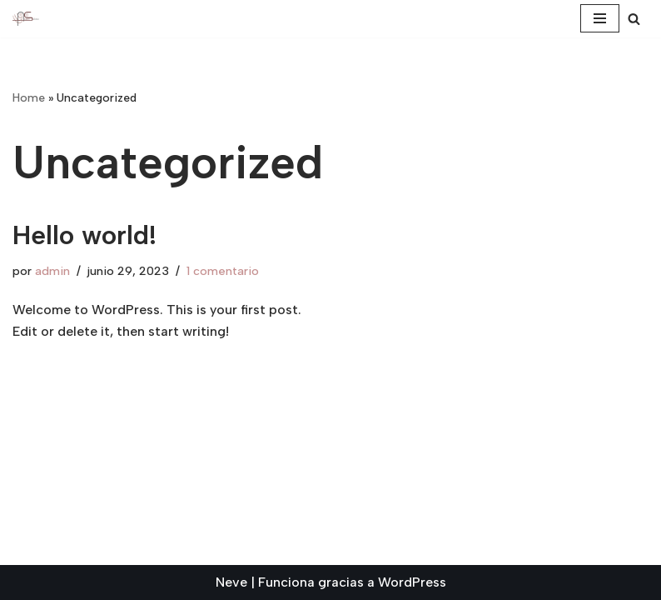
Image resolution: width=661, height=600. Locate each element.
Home (28, 98)
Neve (231, 582)
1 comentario (222, 270)
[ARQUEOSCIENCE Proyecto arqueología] (25, 19)
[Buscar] (634, 18)
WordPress (412, 582)
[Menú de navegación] (599, 18)
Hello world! (84, 235)
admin (52, 270)
